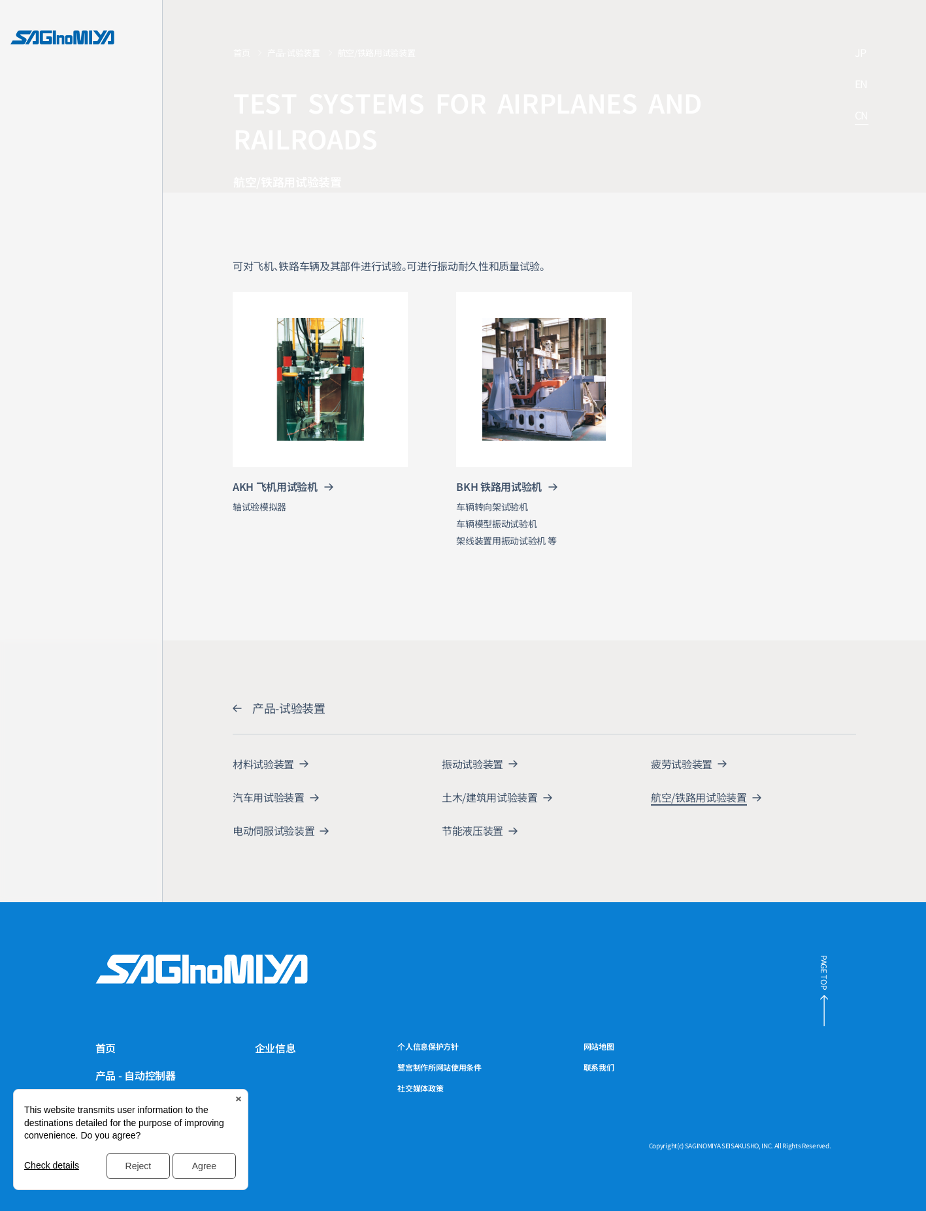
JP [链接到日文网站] (861, 53)
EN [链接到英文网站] (861, 84)
